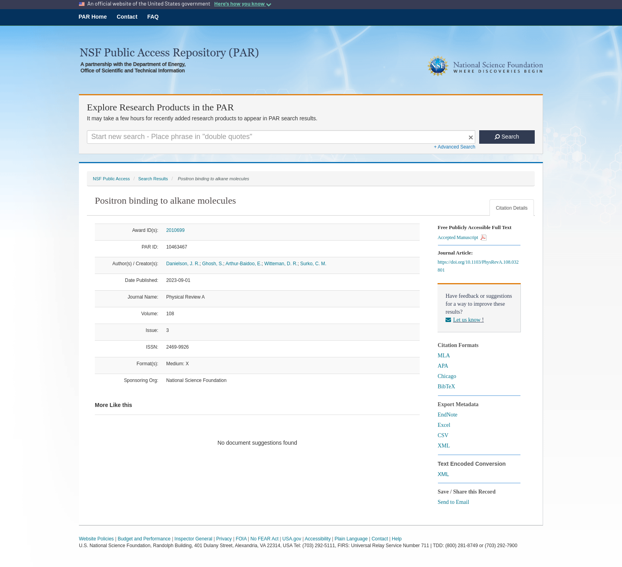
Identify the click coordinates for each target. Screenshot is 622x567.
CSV (443, 435)
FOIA (241, 539)
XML (444, 446)
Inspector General (193, 539)
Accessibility (317, 539)
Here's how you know (242, 3)
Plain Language (350, 539)
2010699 (175, 230)
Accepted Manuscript (462, 237)
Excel (444, 425)
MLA (444, 356)
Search (507, 136)
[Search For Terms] (281, 137)
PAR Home (93, 17)
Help (397, 539)
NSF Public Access (111, 178)
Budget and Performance (144, 539)
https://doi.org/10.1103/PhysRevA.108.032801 (478, 266)
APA (443, 366)
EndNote (447, 415)
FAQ (153, 17)
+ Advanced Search (454, 147)
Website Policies (96, 539)
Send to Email (453, 502)
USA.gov (291, 539)
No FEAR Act (264, 539)
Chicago (447, 376)
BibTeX (446, 387)
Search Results (153, 178)
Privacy (224, 539)
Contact (127, 17)
